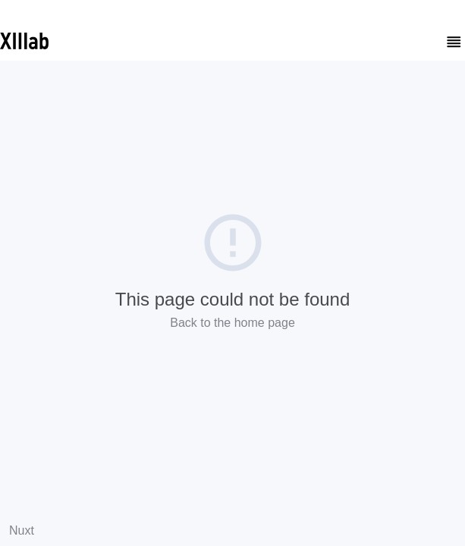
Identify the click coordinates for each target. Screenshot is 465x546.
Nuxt (21, 530)
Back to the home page (232, 322)
